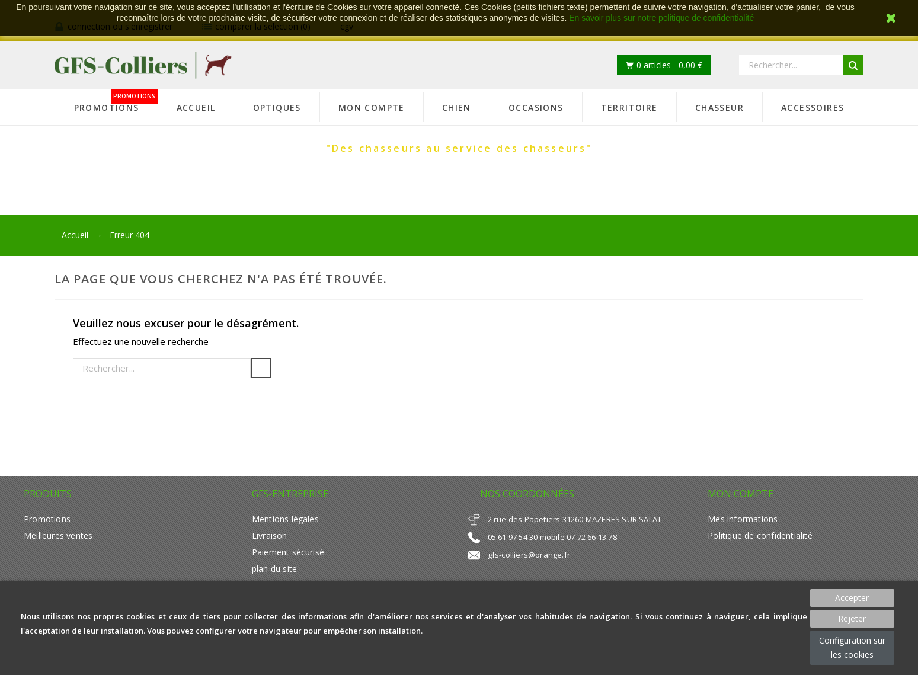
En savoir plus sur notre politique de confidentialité (661, 18)
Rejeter (852, 618)
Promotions (47, 518)
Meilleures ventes (58, 535)
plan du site (274, 568)
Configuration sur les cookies (852, 647)
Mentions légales (285, 518)
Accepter (852, 597)
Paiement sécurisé (288, 552)
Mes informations (743, 518)
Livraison (269, 535)
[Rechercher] (162, 368)
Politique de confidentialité (760, 535)
